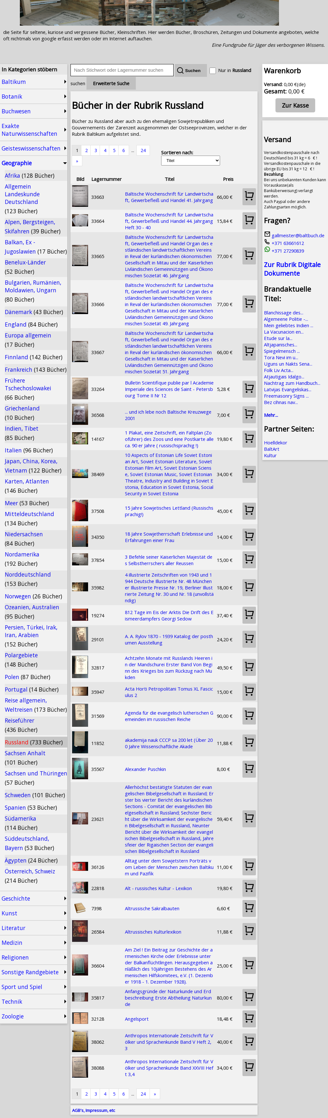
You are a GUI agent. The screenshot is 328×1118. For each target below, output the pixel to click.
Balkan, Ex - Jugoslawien (36, 246)
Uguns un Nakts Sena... (288, 364)
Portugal (32, 689)
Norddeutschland (28, 579)
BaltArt (271, 449)
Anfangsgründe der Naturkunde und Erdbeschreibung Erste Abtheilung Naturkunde (168, 997)
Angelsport (137, 1019)
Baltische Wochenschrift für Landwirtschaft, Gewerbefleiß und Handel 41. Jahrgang (169, 196)
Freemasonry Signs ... (286, 396)
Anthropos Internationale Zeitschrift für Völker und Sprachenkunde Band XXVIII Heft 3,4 (169, 1067)
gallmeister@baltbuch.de (294, 235)
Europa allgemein (28, 339)
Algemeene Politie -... (286, 319)
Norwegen (33, 596)
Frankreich (36, 369)
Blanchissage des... (283, 312)
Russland (34, 742)
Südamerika (21, 822)
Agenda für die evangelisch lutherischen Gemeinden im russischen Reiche (169, 715)
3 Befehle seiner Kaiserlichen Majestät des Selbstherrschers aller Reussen (168, 560)
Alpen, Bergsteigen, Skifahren (33, 226)
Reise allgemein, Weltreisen (36, 704)
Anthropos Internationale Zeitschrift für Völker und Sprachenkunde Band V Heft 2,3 (169, 1041)
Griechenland (22, 412)
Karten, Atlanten (27, 485)
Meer (27, 503)
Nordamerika (22, 558)
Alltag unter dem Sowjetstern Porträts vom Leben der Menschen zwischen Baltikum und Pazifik (169, 867)
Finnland (33, 357)
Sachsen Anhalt (25, 757)
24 (143, 150)
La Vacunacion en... (284, 331)
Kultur (270, 455)
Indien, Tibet (21, 433)
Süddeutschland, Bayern (29, 843)
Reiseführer (21, 725)
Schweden (35, 795)
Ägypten (31, 860)
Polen (27, 677)
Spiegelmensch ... (282, 351)
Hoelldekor (275, 442)
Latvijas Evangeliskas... (287, 389)
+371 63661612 (284, 243)
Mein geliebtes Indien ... (288, 325)
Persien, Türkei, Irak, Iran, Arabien (31, 635)
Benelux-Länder (25, 266)
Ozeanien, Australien (32, 611)
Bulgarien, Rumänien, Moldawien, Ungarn (33, 291)
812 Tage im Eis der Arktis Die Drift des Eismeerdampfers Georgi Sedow (169, 615)
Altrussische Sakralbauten (152, 908)
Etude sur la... (278, 338)
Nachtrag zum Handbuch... (292, 383)
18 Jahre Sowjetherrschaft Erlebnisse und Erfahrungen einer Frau (169, 537)
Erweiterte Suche (111, 83)
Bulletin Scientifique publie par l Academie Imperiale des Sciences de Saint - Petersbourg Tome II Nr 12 (169, 389)
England (31, 324)
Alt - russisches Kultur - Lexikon (158, 888)
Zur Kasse (295, 105)
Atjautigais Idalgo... (284, 376)
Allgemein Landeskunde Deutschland (22, 198)
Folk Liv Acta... (278, 370)
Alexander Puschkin (145, 769)
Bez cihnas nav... (281, 402)
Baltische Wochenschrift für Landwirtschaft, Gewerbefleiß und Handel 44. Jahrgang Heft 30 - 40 (169, 221)
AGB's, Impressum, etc (93, 1110)
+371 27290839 (284, 250)
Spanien (31, 807)
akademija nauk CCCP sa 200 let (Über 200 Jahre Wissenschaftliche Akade (169, 743)
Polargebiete (21, 659)
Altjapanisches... (280, 344)
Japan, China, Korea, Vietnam (33, 465)
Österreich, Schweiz (30, 875)
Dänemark (34, 312)
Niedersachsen (24, 538)
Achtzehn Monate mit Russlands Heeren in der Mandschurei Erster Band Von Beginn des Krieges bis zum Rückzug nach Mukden (168, 667)
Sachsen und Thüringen (36, 777)
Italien (29, 450)
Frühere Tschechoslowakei (28, 389)
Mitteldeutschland (29, 518)
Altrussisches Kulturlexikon (153, 931)
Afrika (29, 175)
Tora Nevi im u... (281, 357)
